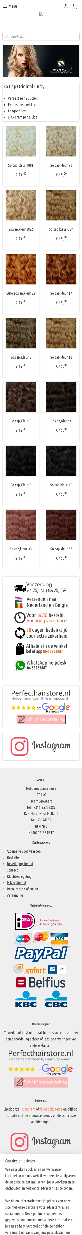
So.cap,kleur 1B (61, 485)
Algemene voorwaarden (24, 851)
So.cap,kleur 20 (61, 165)
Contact (12, 870)
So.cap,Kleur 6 (20, 421)
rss (45, 1219)
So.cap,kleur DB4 (61, 229)
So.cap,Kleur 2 (20, 485)
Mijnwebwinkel (42, 1227)
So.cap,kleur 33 (21, 549)
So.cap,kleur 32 (61, 549)
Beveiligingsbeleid (20, 863)
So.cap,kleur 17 (61, 293)
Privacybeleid (16, 883)
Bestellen (14, 857)
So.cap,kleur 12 (61, 357)
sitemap (38, 1219)
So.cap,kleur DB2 (21, 229)
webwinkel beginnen (58, 1219)
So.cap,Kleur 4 (61, 421)
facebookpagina (51, 1109)
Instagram (27, 1109)
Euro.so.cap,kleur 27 (20, 293)
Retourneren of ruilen (22, 889)
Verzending (15, 895)
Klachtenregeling (19, 876)
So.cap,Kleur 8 (20, 357)
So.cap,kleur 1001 (20, 165)
